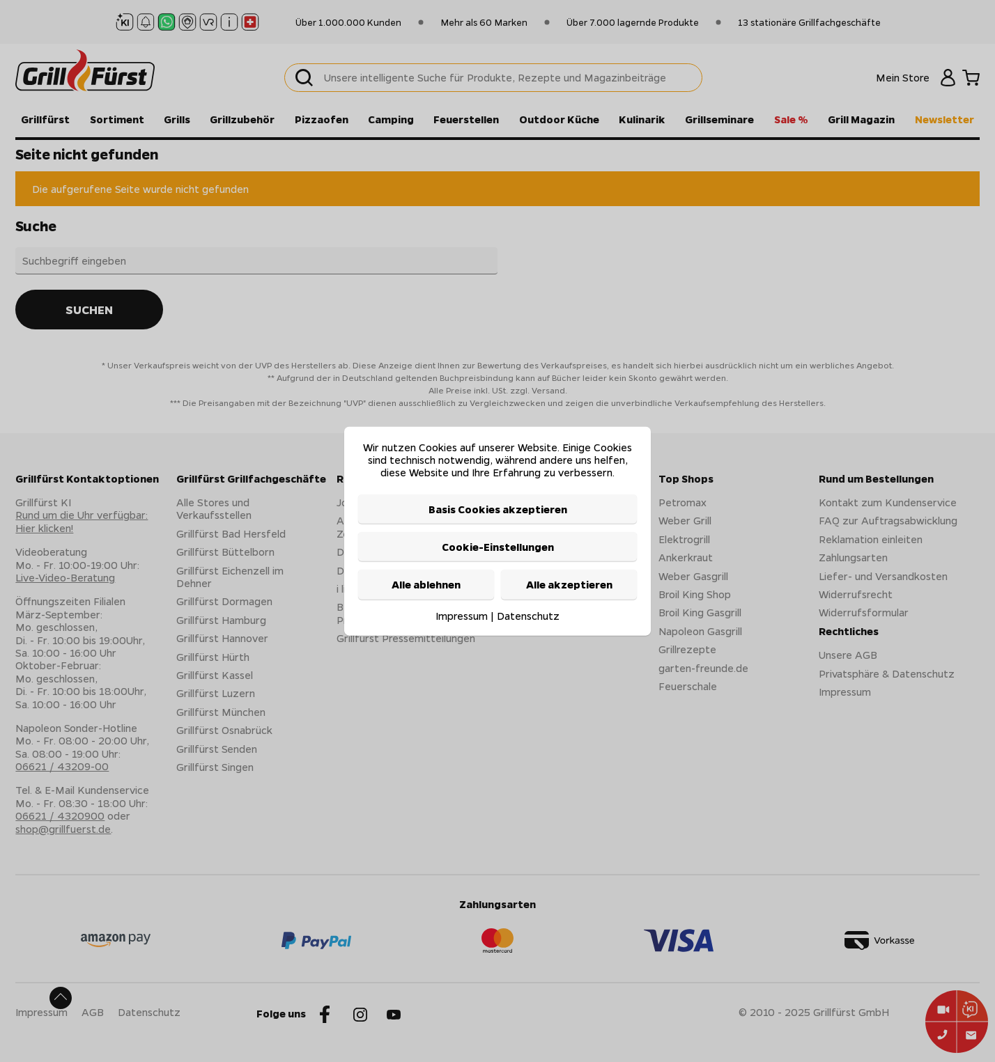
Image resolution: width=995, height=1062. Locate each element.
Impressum (461, 615)
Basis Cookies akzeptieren (498, 508)
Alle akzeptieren (569, 584)
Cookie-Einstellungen (498, 547)
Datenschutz (528, 615)
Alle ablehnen (426, 584)
